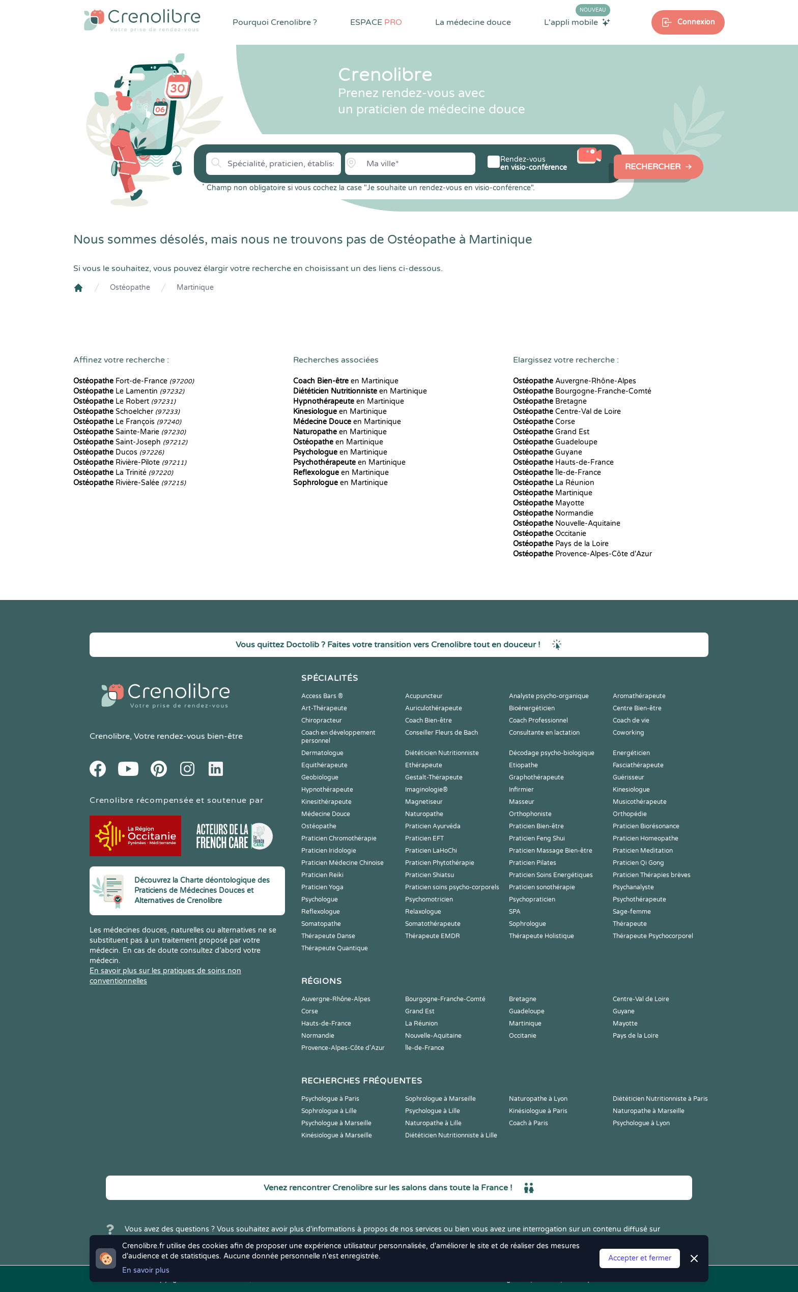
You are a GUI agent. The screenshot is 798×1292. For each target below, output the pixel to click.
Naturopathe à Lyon (538, 1098)
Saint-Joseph (130, 442)
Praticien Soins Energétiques (551, 875)
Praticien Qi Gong (638, 862)
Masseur (521, 801)
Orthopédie (630, 814)
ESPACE (376, 22)
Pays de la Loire (561, 543)
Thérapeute (630, 923)
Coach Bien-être (428, 720)
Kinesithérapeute (326, 801)
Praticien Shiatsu (429, 875)
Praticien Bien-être (536, 826)
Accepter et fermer (639, 1258)
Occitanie (549, 533)
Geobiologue (319, 777)
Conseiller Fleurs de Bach (441, 732)
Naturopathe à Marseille (649, 1111)
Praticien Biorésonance (646, 826)
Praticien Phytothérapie (439, 862)
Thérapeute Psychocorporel (653, 936)
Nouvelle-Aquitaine (566, 523)
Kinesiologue (631, 789)
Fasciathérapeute (638, 765)
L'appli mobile (577, 21)
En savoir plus (145, 1270)
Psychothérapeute (639, 899)
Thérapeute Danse (328, 936)
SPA (515, 911)
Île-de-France (557, 472)
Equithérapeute (324, 765)
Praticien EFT (424, 838)
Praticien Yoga (322, 887)
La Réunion (553, 482)
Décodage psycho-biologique (551, 753)
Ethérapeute (423, 765)
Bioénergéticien (532, 708)
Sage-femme (632, 911)
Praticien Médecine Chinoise (342, 862)
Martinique (195, 287)
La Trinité (123, 472)
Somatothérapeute (433, 923)
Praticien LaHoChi (431, 850)
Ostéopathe (130, 287)
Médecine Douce (325, 814)
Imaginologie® (426, 789)
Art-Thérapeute (324, 708)
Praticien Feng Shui (537, 838)
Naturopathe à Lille (433, 1123)
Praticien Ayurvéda (433, 826)
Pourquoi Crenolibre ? (275, 22)
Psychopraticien (532, 899)
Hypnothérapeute (327, 789)
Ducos (118, 452)
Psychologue (319, 899)
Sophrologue (527, 923)
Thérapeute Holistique (541, 936)
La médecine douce (473, 22)
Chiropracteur (321, 720)
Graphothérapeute (536, 777)
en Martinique (345, 381)
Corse (544, 421)
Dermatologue (322, 753)
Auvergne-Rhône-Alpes (574, 381)
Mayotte (548, 503)
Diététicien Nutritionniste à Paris (660, 1098)
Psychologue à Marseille (336, 1123)
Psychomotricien (429, 899)
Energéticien (631, 753)
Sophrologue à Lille (329, 1111)
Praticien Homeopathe (645, 838)
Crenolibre (110, 736)
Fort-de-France (133, 381)
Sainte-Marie (129, 432)
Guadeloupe (555, 442)
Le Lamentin (128, 391)
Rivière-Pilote (129, 462)
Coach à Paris (528, 1123)
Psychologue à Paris (330, 1098)
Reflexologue (320, 911)
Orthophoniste (530, 814)
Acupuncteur (424, 696)
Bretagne (550, 401)
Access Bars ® (322, 696)
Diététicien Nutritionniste (442, 753)
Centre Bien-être (637, 708)
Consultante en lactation (544, 732)
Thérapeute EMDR (432, 936)
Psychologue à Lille (432, 1111)
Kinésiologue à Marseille (336, 1135)
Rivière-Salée (129, 482)
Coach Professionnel (538, 720)
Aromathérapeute (639, 696)
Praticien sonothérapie (542, 887)
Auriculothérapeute (433, 708)
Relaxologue (423, 911)
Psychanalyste (633, 887)
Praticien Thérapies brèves (652, 875)
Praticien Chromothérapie (339, 838)
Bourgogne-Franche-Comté (582, 391)
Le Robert (124, 401)
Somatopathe (321, 923)
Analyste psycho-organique (549, 696)
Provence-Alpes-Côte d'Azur (582, 554)
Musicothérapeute (640, 801)
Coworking (628, 732)
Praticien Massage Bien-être (550, 850)
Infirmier (521, 789)
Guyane (547, 452)
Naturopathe (424, 814)
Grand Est (551, 432)
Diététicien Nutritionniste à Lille (451, 1135)
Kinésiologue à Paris (538, 1111)
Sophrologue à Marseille (440, 1098)
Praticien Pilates (532, 862)
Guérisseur (628, 777)
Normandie (553, 513)
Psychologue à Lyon (641, 1123)
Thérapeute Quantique (334, 948)
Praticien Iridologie (328, 850)
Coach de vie (631, 720)
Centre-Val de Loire (567, 411)
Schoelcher (126, 411)
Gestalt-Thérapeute (434, 777)
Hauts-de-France (563, 462)
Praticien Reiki (322, 875)
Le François (127, 421)
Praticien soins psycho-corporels (452, 887)
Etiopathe (523, 765)
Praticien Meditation (643, 850)
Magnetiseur (424, 801)
